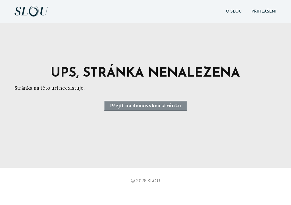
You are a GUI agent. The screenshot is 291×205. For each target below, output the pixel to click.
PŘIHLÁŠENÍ (264, 11)
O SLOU (234, 11)
